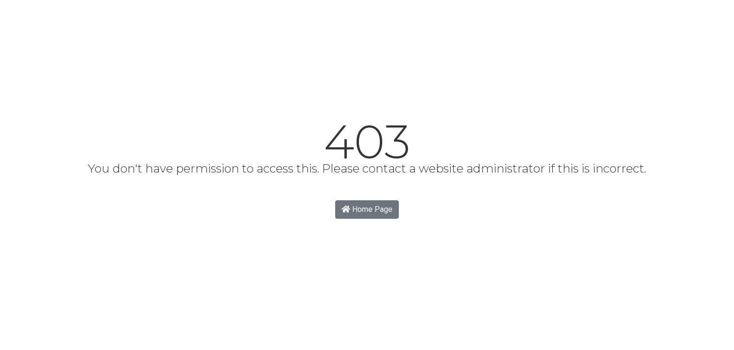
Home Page (367, 209)
